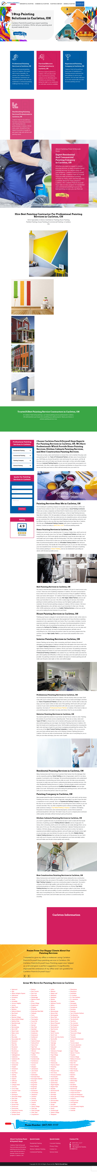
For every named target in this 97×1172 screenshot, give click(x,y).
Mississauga (54, 1017)
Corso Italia (15, 1094)
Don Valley (15, 1108)
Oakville (53, 1051)
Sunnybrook (73, 1013)
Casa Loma (15, 1069)
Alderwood (15, 1001)
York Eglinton (74, 1108)
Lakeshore (34, 1100)
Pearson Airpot (55, 1071)
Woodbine (73, 1090)
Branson (14, 1049)
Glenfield (33, 1035)
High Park (34, 1053)
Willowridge (73, 1087)
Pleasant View (55, 1077)
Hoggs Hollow (35, 1059)
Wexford (72, 1081)
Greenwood (34, 1041)
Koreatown (34, 1096)
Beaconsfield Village (18, 1025)
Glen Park (34, 1033)
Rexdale (53, 1094)
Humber (33, 1061)
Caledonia (15, 1063)
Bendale (14, 1031)
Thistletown (73, 1035)
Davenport (15, 1100)
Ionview (33, 1071)
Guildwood (34, 1043)
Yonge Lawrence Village (77, 1102)
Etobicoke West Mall (37, 1017)
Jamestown (34, 1075)
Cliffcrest (14, 1087)
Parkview (53, 1065)
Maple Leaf (54, 999)
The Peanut (73, 1033)
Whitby (72, 1083)
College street (16, 1090)
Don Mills (14, 1106)
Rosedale (53, 1108)
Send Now (22, 515)
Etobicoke (34, 1015)
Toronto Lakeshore (75, 1051)
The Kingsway (74, 1031)
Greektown (34, 1039)
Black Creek (15, 1037)
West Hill (73, 1069)
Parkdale (53, 1063)
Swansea (73, 1017)
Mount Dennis (55, 1025)
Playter (53, 1075)
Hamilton (34, 1045)
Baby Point (15, 1013)
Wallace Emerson (75, 1065)
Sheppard (53, 1120)
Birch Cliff (14, 1035)
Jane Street (34, 1077)
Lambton (33, 1102)
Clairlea (14, 1081)
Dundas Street (16, 1120)
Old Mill (53, 1055)
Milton (52, 1011)
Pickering (53, 1073)
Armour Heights (16, 1009)
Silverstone (73, 995)
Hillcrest (33, 1057)
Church (14, 1077)
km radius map (23, 931)
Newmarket (54, 1031)
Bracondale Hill (16, 1045)
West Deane (73, 1067)
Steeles (72, 1007)
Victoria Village (74, 1063)
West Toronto (74, 1077)
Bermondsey (15, 1033)
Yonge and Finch (75, 1098)
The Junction (74, 1029)
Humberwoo (35, 1067)
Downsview (15, 1114)
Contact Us (53, 1155)
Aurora (14, 1011)
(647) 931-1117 (80, 3)
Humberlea (34, 1063)
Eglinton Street (35, 1005)
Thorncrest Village (75, 1039)
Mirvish (53, 1015)
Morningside (54, 1021)
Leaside (33, 1108)
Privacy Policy (54, 1152)
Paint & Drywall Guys (61, 1170)
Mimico (53, 1013)
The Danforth (74, 1025)
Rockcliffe (54, 1104)
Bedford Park (15, 1027)
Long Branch (35, 1120)
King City (33, 1087)
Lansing (33, 1104)
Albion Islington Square (18, 999)
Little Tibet (34, 1118)
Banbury (14, 1015)
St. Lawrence (74, 1005)
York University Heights (77, 1112)
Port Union (54, 1079)
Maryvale (53, 1007)
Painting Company (56, 3)
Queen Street (54, 1085)
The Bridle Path (74, 1023)
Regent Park (54, 1092)
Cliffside (14, 1089)
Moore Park (54, 1019)
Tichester (73, 1043)
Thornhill (72, 1041)
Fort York (34, 1029)
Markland (53, 1003)
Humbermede (35, 1065)
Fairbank (33, 1019)
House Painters (34, 1152)
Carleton (14, 1067)
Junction (33, 1079)
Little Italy (34, 1114)
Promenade (54, 1083)
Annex (13, 1005)
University (73, 1055)
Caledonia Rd (15, 1065)
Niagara (53, 1037)
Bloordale (14, 1043)
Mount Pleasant (55, 1029)
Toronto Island (74, 1049)
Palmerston (54, 1059)
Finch (32, 1021)
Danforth (14, 1098)
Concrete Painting (55, 1149)
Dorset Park (15, 1110)
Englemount (34, 1011)
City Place (15, 1079)
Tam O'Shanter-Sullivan (77, 1019)
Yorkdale (72, 1114)
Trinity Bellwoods (75, 1053)
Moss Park (54, 1023)
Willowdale (73, 1085)
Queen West (54, 1087)
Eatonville (34, 1001)
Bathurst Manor (16, 1017)
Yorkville (72, 1116)
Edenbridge (34, 1003)
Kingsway (34, 1092)
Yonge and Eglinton (76, 1096)
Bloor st (14, 1041)
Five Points (34, 1023)
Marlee (53, 1005)
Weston (72, 1079)
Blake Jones (15, 1039)
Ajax (13, 997)
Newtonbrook (55, 1033)
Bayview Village (16, 1023)
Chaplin (14, 1073)
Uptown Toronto (75, 1059)
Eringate (33, 1013)
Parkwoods (54, 1069)
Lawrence (34, 1106)
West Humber (74, 1071)
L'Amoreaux (34, 1098)
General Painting (69, 3)
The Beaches (74, 1021)
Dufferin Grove (16, 1118)
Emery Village (35, 1009)
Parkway (53, 1067)
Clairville (14, 1083)
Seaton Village (55, 1118)
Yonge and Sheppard (76, 1100)
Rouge (52, 1110)
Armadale (14, 1007)
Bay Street (15, 1019)
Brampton (14, 1047)
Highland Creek (35, 1055)
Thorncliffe (73, 1037)
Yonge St (73, 1104)
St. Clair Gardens (75, 1003)
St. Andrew (73, 1001)
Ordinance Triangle (56, 1057)
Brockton (14, 1055)
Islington (33, 1073)
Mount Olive (54, 1027)
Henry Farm (34, 1051)
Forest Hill (34, 1027)
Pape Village (54, 1061)
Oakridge (53, 1049)
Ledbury (33, 1110)
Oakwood (53, 1053)
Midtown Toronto (56, 1009)
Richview (53, 1098)
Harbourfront (35, 1049)
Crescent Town (16, 1096)
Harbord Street (35, 1047)
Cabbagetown (16, 1061)
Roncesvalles (54, 1106)
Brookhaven (15, 1057)
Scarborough (54, 1116)
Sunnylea (73, 1015)
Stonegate (73, 1009)
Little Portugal (35, 1116)
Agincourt (14, 995)
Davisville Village (16, 1102)
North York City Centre (57, 1043)
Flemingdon (34, 1025)
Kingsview (34, 1090)
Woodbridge (73, 1092)
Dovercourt (15, 1112)
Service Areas (54, 1158)
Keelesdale (34, 1081)
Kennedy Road (35, 1083)
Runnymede (54, 1112)
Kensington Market (36, 1085)
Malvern (53, 997)
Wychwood (73, 1094)
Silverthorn (73, 997)
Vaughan (73, 1061)
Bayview (14, 1021)
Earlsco (33, 995)
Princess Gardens (56, 1081)
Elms (32, 1007)
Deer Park (14, 1104)
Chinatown (15, 1075)
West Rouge (73, 1075)
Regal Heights (55, 1090)
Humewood (34, 1069)
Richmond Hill (55, 1096)
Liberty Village (35, 1112)
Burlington (15, 1059)
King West (34, 1089)
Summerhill (73, 1011)
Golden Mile (34, 1037)
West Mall (73, 1073)
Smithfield (73, 999)
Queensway (54, 1089)
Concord (14, 1092)
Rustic (52, 1114)
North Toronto (55, 1039)
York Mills (73, 1110)
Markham (53, 1001)
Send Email (75, 1151)
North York (54, 1041)
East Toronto (35, 997)
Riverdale (53, 1100)
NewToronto (54, 1035)
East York (34, 999)
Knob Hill (34, 1094)
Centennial (15, 1071)
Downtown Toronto (17, 1116)
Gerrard (33, 1031)
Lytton (52, 995)
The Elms (73, 1027)
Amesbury (15, 1003)
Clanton (14, 1085)
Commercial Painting (42, 3)
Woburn (72, 1089)
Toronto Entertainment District (77, 1046)
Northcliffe (54, 1045)
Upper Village (74, 1057)
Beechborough (16, 1029)
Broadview (15, 1053)
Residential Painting (27, 3)
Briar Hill (14, 1051)
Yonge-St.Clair (74, 1106)
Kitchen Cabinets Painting (37, 1155)
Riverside (53, 1102)
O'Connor (53, 1047)
